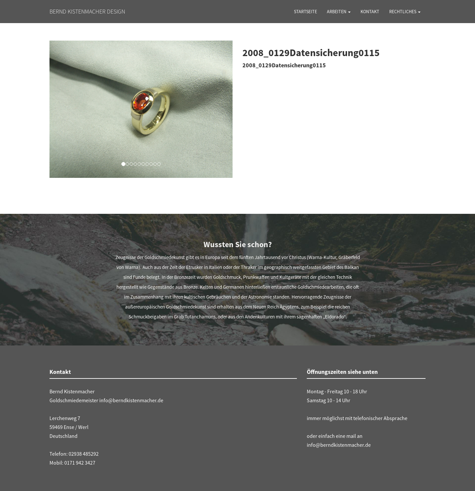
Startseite (305, 12)
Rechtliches (405, 12)
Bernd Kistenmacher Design (87, 11)
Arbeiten (339, 12)
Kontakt (370, 12)
